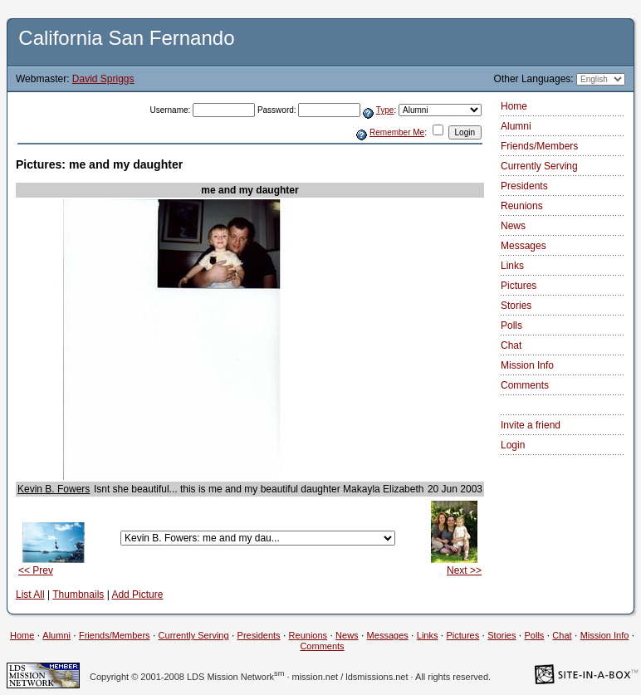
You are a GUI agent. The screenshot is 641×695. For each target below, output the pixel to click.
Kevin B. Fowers (53, 489)
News (513, 226)
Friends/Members (539, 146)
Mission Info (527, 365)
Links (512, 266)
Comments (525, 385)
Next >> (464, 570)
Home (514, 106)
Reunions (522, 206)
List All (30, 594)
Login (513, 445)
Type (385, 110)
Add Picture (137, 594)
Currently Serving (539, 166)
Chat (511, 345)
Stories (516, 305)
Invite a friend (530, 425)
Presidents (524, 186)
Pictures (518, 285)
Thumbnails (78, 594)
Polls (511, 325)
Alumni (516, 126)
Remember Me (396, 132)
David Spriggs (103, 79)
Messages (523, 246)
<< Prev (35, 570)
